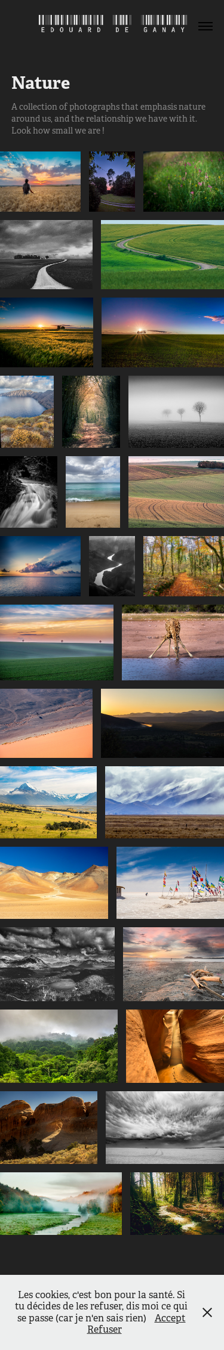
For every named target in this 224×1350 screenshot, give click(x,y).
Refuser (104, 1329)
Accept (170, 1318)
